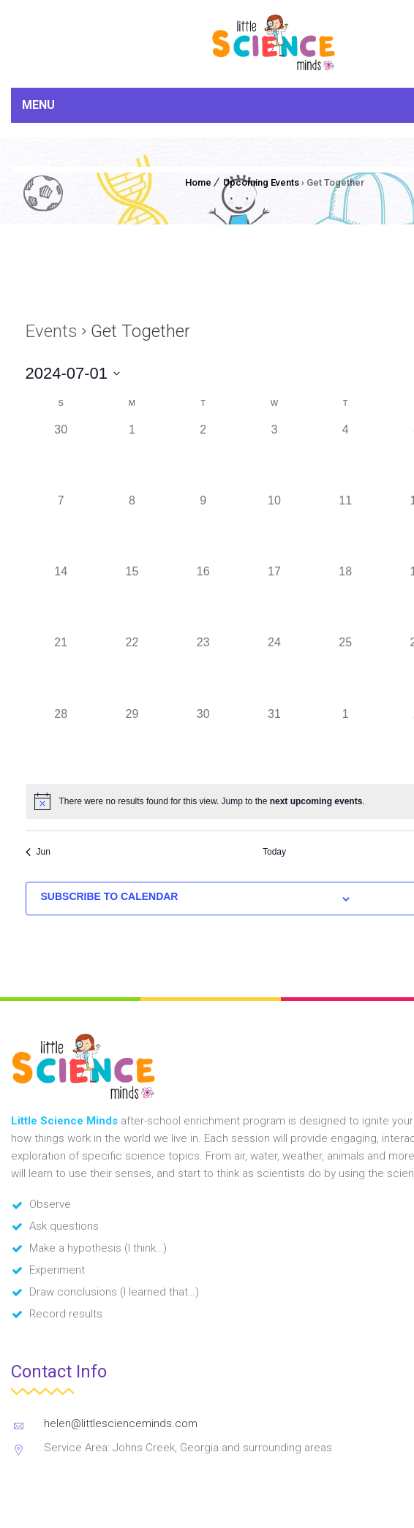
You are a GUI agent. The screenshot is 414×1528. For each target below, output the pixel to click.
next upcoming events (316, 801)
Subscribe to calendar (109, 896)
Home (198, 182)
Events (52, 331)
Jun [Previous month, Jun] (38, 852)
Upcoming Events (261, 182)
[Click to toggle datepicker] (73, 373)
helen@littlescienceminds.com (120, 1423)
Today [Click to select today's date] (274, 852)
